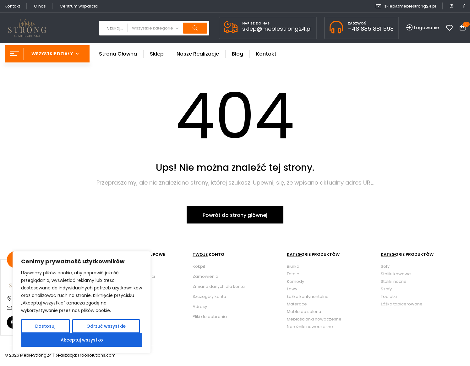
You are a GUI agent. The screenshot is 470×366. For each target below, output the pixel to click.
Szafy (386, 289)
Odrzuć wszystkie (106, 326)
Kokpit (199, 266)
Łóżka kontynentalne (308, 296)
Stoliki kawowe (396, 274)
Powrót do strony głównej (235, 215)
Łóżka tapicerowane (402, 304)
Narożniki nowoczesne (310, 327)
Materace (297, 304)
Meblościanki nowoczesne (314, 319)
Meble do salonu (304, 312)
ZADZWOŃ (357, 23)
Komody (295, 281)
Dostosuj (45, 326)
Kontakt (12, 6)
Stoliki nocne (394, 281)
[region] (82, 302)
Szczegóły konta (209, 296)
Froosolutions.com (97, 355)
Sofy (385, 266)
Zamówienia (205, 276)
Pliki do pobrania (210, 317)
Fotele (293, 274)
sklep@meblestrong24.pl (410, 6)
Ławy (292, 289)
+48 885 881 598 (371, 29)
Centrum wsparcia (79, 6)
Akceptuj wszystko (82, 340)
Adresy (200, 306)
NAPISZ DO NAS (256, 23)
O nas (40, 6)
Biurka (293, 266)
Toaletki (389, 296)
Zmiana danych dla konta (219, 286)
